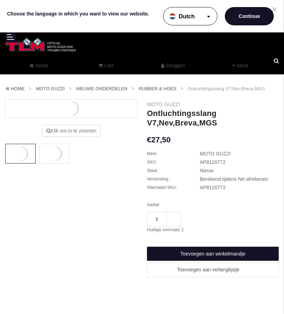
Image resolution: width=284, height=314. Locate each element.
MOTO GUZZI (50, 88)
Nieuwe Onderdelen (102, 88)
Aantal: (153, 204)
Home (18, 88)
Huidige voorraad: (165, 229)
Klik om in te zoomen (71, 131)
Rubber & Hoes (158, 88)
